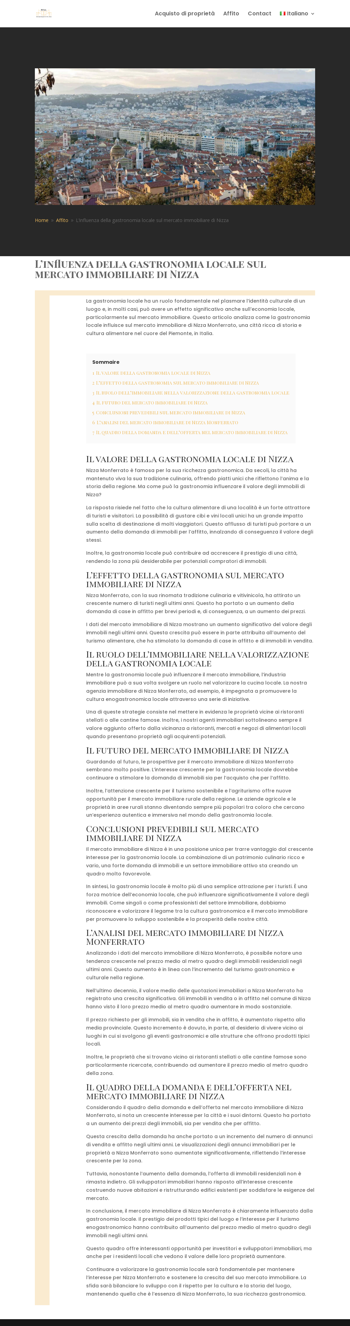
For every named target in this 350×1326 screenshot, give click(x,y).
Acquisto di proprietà (185, 14)
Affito (231, 14)
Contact (259, 14)
